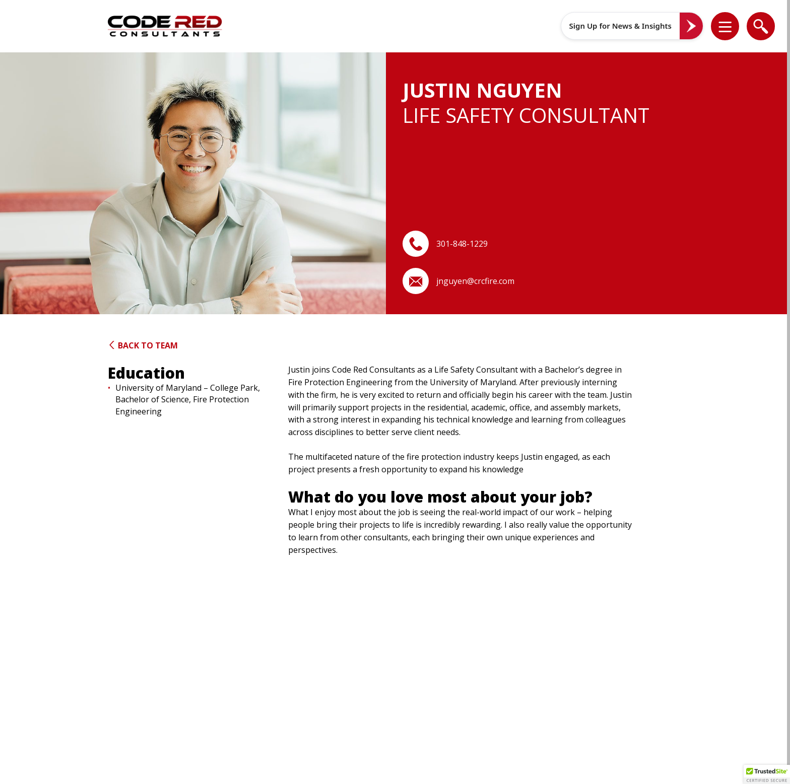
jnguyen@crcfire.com (475, 281)
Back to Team (143, 345)
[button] (731, 26)
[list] (725, 26)
